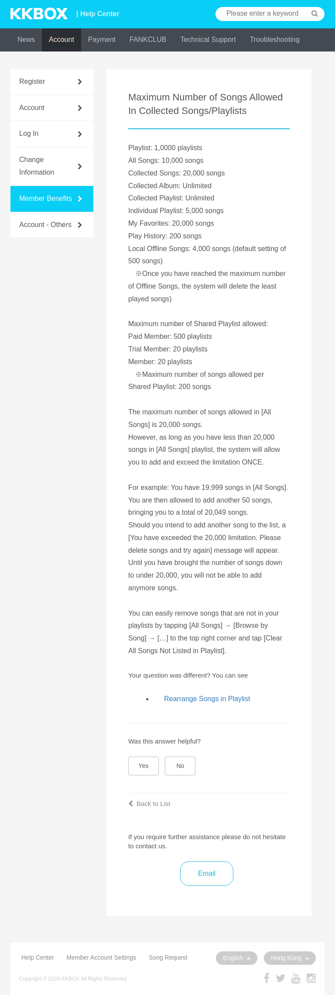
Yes (144, 765)
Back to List (149, 803)
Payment (102, 39)
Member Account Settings (102, 957)
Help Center (37, 957)
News (26, 39)
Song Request (168, 957)
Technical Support (208, 39)
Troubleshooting (275, 39)
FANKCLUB (148, 39)
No (181, 765)
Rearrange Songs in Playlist (207, 698)
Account (61, 39)
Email (206, 873)
